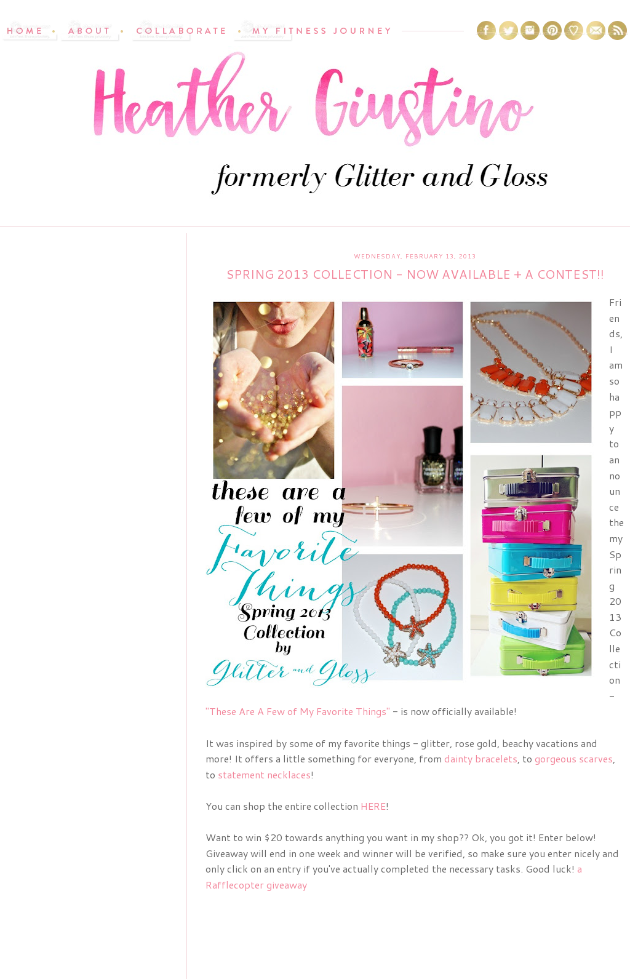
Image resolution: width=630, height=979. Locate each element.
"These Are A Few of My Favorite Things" (297, 711)
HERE (373, 806)
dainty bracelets (480, 758)
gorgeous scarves (574, 758)
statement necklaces (264, 774)
